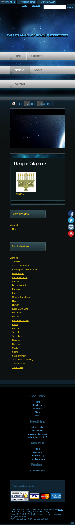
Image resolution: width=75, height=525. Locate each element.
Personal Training (20, 320)
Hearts (15, 301)
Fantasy (16, 289)
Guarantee (37, 430)
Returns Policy (38, 427)
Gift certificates (37, 470)
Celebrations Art (19, 277)
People (15, 316)
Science (16, 340)
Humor (15, 305)
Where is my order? (37, 437)
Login (24, 6)
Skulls (15, 348)
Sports (15, 352)
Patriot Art (17, 312)
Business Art (18, 273)
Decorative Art (19, 285)
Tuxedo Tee (17, 367)
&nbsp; (26, 182)
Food (14, 293)
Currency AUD (48, 2)
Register (36, 6)
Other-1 (20, 194)
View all (14, 225)
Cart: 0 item (9, 2)
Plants (15, 324)
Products (37, 56)
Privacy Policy (37, 455)
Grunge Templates (21, 297)
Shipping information (37, 434)
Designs (20, 70)
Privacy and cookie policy (37, 512)
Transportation (19, 363)
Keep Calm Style (20, 309)
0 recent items (28, 2)
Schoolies (17, 336)
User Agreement (37, 459)
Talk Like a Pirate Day (22, 359)
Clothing (16, 281)
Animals (16, 262)
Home (18, 56)
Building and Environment (24, 269)
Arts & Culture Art (20, 265)
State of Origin (19, 356)
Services (16, 344)
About (38, 70)
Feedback (37, 452)
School (15, 332)
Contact (20, 84)
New (14, 229)
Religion (16, 328)
